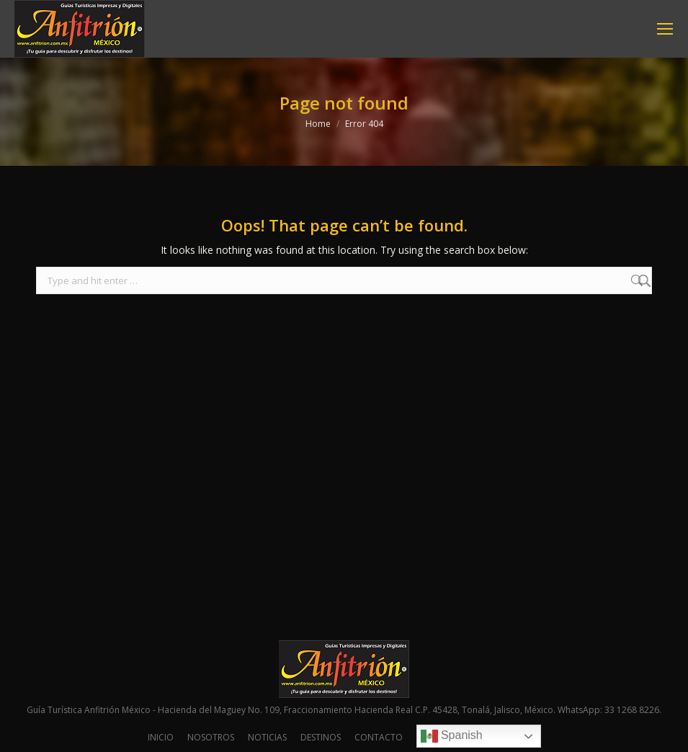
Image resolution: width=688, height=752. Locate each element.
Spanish (452, 736)
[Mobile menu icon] (665, 28)
